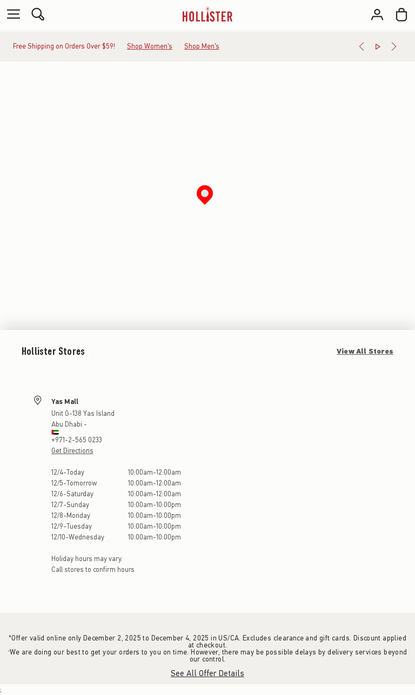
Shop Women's (149, 46)
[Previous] (361, 46)
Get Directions (72, 450)
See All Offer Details (207, 673)
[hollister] (207, 14)
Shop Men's (201, 46)
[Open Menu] (11, 15)
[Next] (394, 46)
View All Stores (365, 351)
